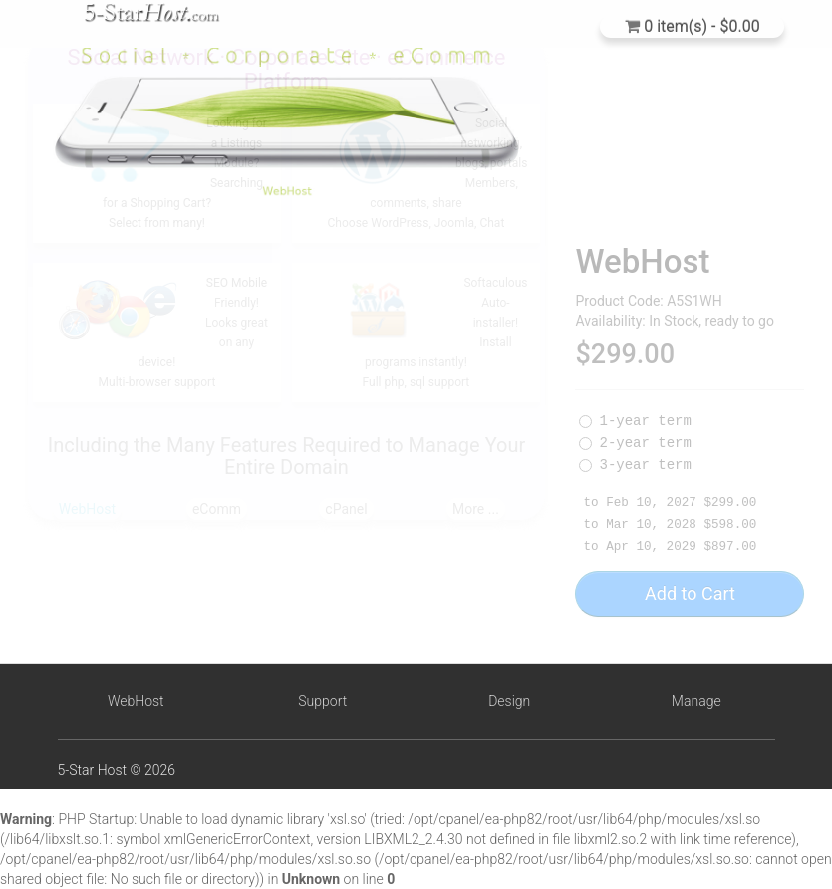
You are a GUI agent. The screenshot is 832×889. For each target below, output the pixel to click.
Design (509, 701)
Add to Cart (690, 607)
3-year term (635, 479)
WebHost (87, 509)
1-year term (635, 435)
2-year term (635, 457)
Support (322, 701)
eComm (216, 509)
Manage (696, 701)
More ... (475, 509)
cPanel (346, 509)
